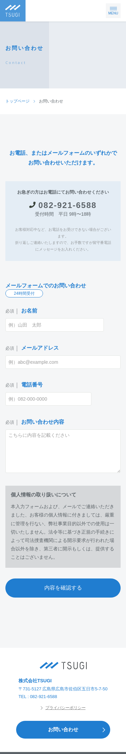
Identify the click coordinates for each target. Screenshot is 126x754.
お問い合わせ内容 (34, 422)
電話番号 (24, 385)
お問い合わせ (79, 729)
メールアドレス (32, 348)
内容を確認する (63, 588)
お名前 (21, 311)
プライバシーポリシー (63, 707)
